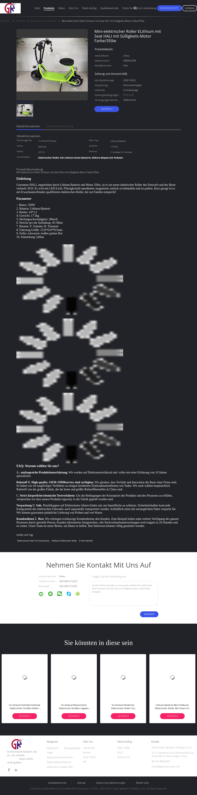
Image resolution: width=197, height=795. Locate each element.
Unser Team (89, 757)
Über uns (73, 8)
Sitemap (81, 783)
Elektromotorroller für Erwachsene (33, 540)
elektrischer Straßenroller (60, 766)
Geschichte (89, 747)
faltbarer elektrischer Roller (64, 540)
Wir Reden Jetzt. (169, 8)
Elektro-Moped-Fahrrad (59, 762)
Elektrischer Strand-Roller (60, 757)
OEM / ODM (123, 747)
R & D (120, 752)
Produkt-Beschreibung (59, 126)
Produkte (49, 8)
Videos (61, 8)
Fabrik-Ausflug (89, 8)
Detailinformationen (28, 126)
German (189, 8)
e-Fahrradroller (86, 540)
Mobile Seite (142, 783)
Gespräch (106, 109)
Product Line (123, 757)
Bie (84, 761)
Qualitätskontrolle (109, 8)
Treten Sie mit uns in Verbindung (139, 8)
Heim (37, 8)
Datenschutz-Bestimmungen (111, 783)
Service (86, 752)
